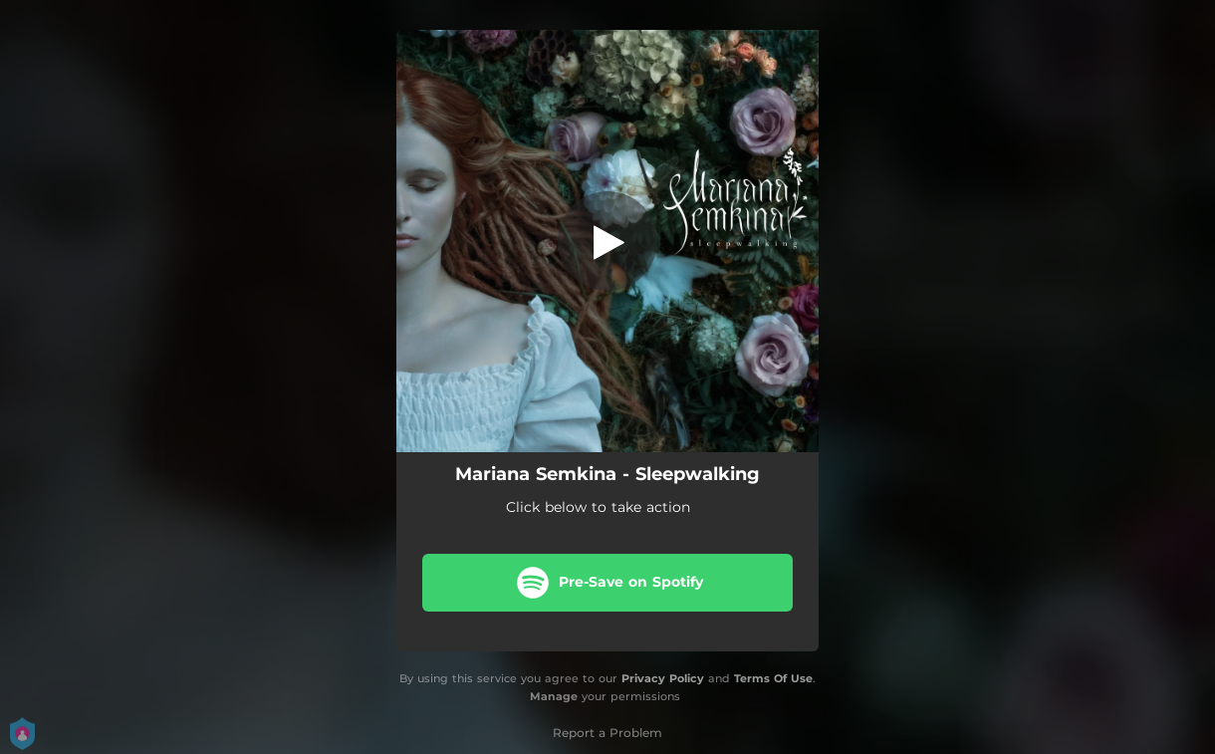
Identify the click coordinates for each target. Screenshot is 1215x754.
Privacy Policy (662, 678)
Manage (554, 697)
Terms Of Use (773, 678)
